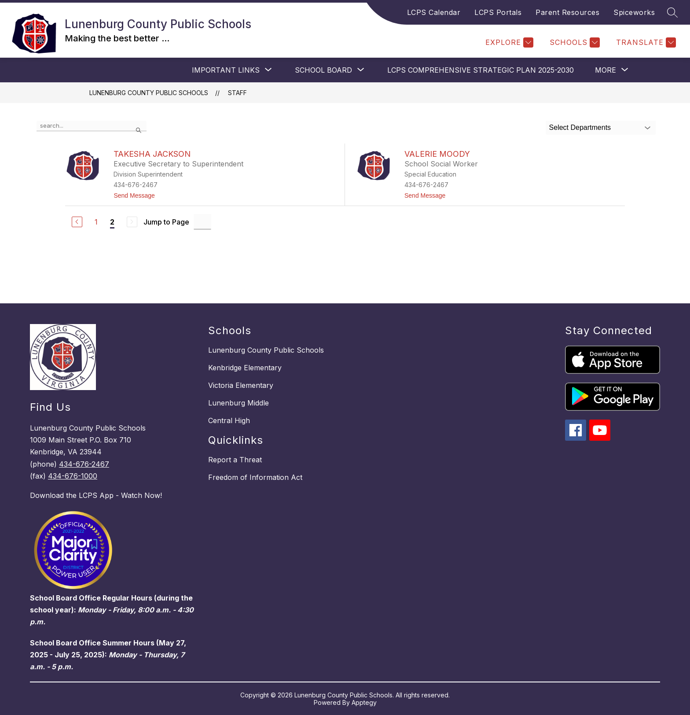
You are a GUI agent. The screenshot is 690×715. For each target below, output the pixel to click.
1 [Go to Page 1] (96, 221)
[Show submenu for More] (605, 70)
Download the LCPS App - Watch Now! (96, 495)
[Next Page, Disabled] (132, 222)
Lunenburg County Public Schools (148, 92)
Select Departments (580, 127)
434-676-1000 (72, 476)
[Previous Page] (77, 222)
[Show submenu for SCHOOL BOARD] (323, 70)
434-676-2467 (84, 464)
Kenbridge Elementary (245, 367)
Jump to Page (166, 221)
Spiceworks (634, 12)
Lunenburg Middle (238, 402)
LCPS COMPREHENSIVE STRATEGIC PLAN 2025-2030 (480, 70)
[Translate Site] (645, 42)
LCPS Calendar (434, 12)
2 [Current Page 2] (112, 221)
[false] (92, 126)
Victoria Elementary (240, 385)
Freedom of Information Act (255, 477)
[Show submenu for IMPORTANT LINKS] (226, 70)
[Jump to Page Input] (202, 221)
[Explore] (508, 42)
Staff (237, 92)
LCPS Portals (497, 12)
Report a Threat (235, 459)
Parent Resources (567, 12)
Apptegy (364, 702)
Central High (229, 420)
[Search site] (672, 12)
